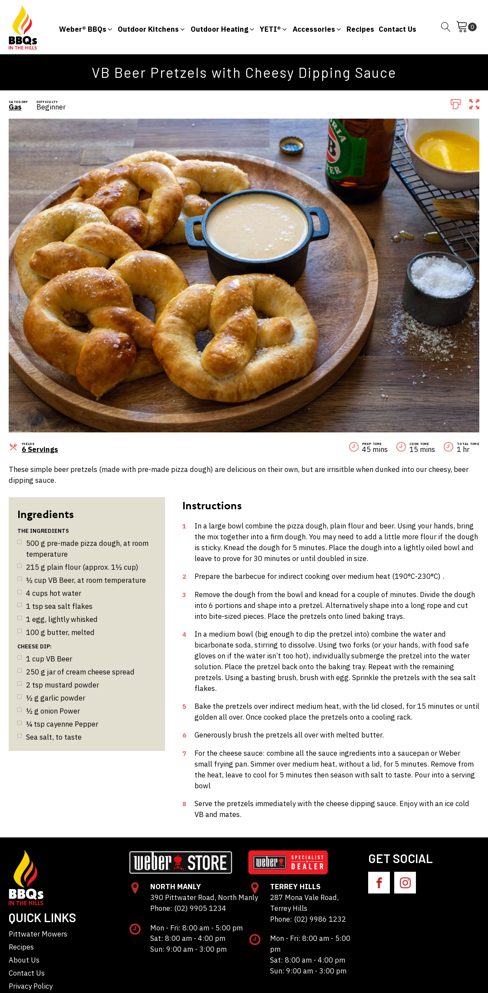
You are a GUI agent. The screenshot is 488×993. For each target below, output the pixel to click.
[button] (86, 27)
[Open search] (446, 27)
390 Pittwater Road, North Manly (204, 897)
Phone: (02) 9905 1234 (188, 908)
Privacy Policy (31, 986)
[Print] (456, 103)
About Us (24, 960)
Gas (15, 107)
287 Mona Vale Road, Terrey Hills (304, 903)
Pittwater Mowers (38, 934)
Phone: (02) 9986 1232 (308, 919)
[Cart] (466, 27)
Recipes (21, 947)
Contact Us (27, 973)
